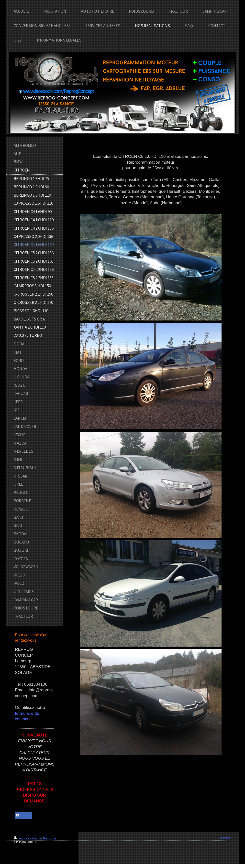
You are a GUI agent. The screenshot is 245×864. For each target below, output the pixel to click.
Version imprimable (27, 838)
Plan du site (49, 838)
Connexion (225, 837)
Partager (23, 815)
